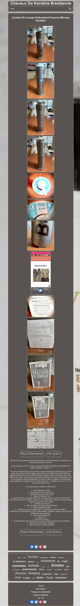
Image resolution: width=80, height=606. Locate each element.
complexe (49, 570)
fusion (40, 577)
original (19, 557)
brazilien (26, 578)
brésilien (34, 573)
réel (33, 578)
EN (39, 598)
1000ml (41, 569)
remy (18, 577)
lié (58, 561)
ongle (65, 561)
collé (48, 566)
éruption (53, 557)
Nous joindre (40, 589)
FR (42, 598)
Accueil (40, 586)
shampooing (43, 557)
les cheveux (16, 570)
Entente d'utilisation (40, 595)
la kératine (61, 577)
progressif (63, 574)
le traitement (19, 561)
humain (33, 565)
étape (56, 574)
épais (66, 569)
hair (24, 557)
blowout (31, 562)
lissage (49, 577)
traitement (48, 561)
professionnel (29, 569)
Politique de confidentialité (40, 592)
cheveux (20, 573)
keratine (43, 566)
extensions (19, 565)
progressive (47, 574)
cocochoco (58, 570)
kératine (57, 565)
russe (37, 562)
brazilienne (61, 557)
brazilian (33, 556)
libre (67, 566)
